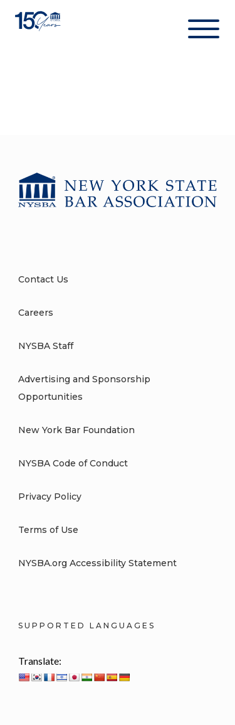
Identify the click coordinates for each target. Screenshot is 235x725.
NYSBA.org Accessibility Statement (97, 563)
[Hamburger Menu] (203, 31)
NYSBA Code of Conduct (73, 463)
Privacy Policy (49, 496)
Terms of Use (48, 529)
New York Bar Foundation (76, 430)
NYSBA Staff (45, 346)
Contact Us (43, 279)
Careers (35, 312)
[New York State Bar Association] (39, 31)
